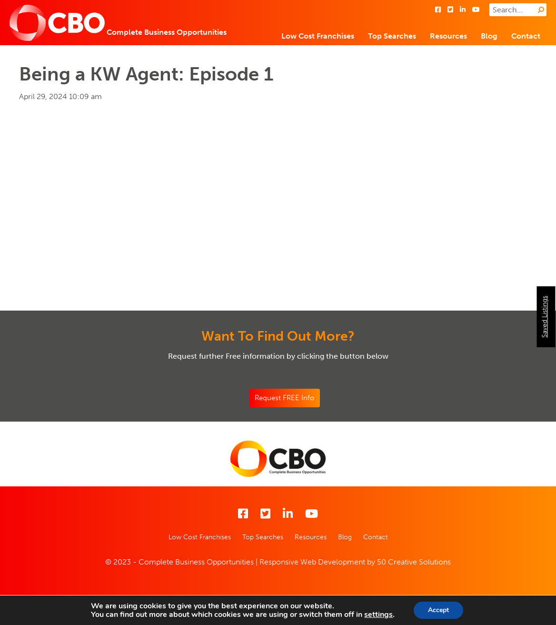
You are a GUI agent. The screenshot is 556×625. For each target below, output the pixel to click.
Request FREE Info (284, 397)
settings (378, 614)
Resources (448, 35)
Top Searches (392, 35)
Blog (489, 35)
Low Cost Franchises (317, 35)
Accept (438, 610)
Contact (525, 35)
